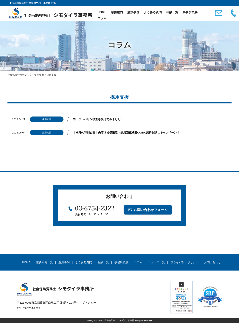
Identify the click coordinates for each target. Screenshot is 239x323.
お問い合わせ (212, 262)
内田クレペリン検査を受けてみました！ (98, 119)
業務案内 (117, 12)
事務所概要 (190, 12)
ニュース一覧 (156, 262)
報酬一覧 (172, 12)
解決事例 (133, 12)
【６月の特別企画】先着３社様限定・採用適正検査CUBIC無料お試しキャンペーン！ (126, 132)
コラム (101, 18)
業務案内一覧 (44, 262)
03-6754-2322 (95, 208)
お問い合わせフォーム (150, 210)
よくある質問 (153, 12)
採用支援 (46, 119)
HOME (101, 12)
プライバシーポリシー (184, 262)
